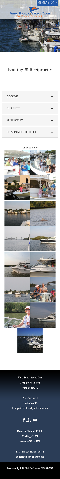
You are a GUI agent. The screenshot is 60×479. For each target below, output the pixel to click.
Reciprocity (15, 120)
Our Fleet (13, 108)
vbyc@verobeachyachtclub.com (31, 408)
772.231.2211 (31, 398)
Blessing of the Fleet (21, 132)
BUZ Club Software (30, 468)
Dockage (12, 96)
